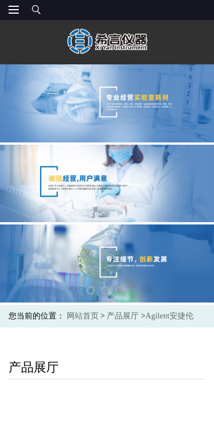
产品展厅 (123, 316)
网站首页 (83, 316)
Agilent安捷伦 (169, 316)
